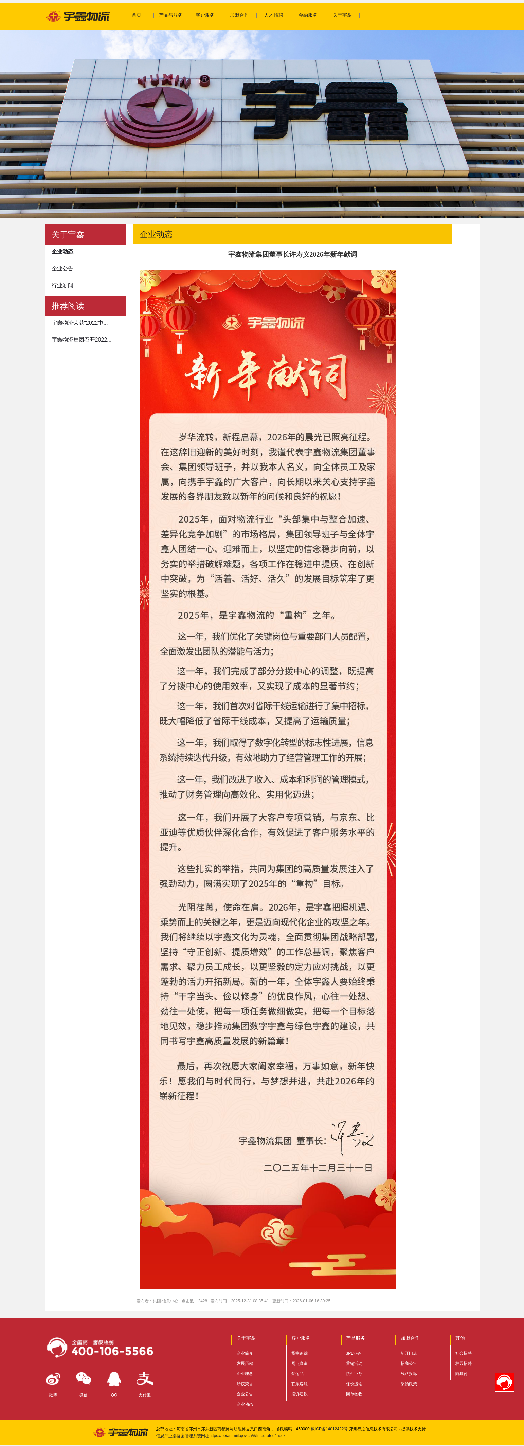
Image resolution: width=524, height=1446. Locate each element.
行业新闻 (62, 285)
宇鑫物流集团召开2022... (82, 340)
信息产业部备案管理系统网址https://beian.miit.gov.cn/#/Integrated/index (221, 1435)
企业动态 (62, 251)
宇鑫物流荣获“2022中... (80, 323)
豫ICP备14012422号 (329, 1429)
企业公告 (62, 268)
